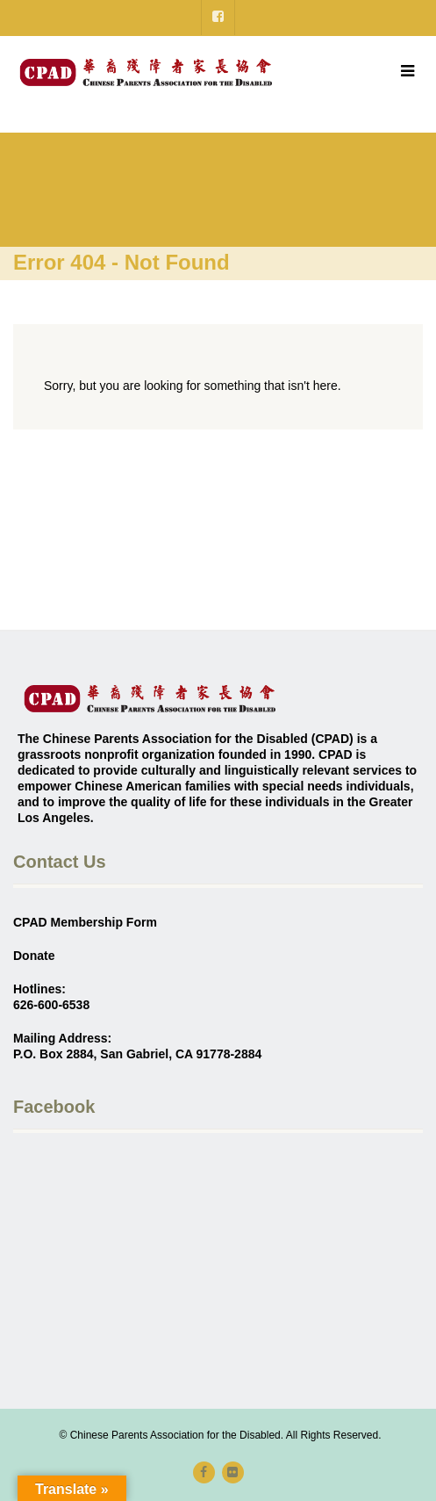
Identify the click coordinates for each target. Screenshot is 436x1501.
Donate (33, 956)
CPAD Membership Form (85, 922)
